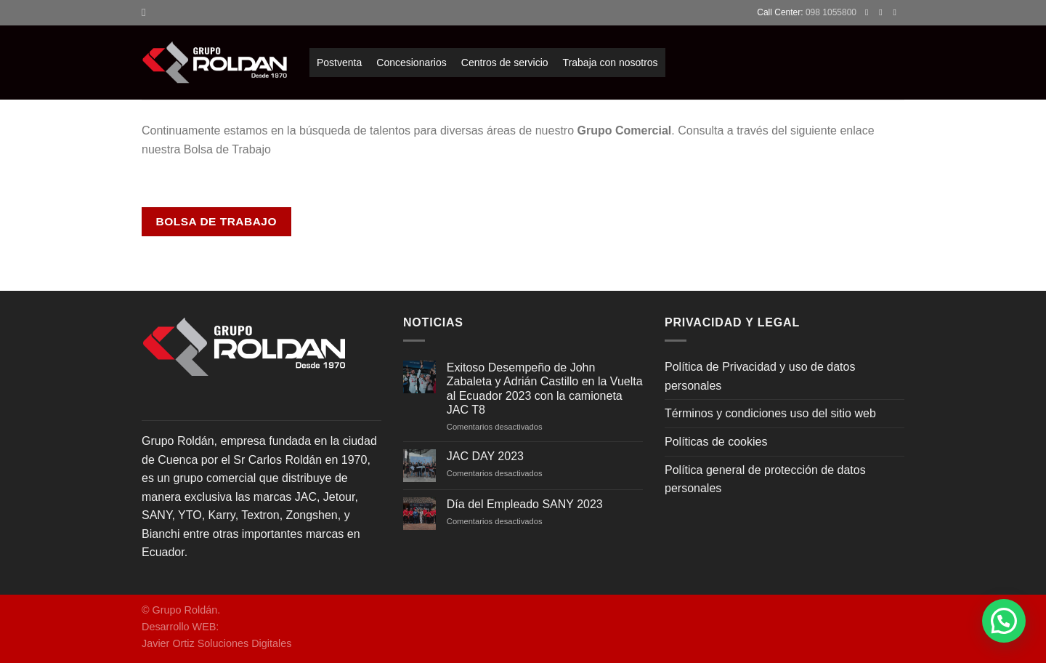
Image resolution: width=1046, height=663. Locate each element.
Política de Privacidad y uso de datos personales (760, 376)
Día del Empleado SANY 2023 (525, 504)
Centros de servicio (504, 62)
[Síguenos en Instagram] (883, 12)
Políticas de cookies (716, 441)
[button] (1004, 621)
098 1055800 (831, 12)
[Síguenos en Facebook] (869, 12)
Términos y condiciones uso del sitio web (770, 413)
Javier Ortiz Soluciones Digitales (216, 643)
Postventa (339, 62)
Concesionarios (411, 62)
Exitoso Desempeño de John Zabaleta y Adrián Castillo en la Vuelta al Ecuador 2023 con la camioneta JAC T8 (545, 388)
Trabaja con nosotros (610, 62)
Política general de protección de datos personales (765, 479)
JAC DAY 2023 (485, 456)
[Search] (147, 12)
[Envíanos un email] (897, 12)
